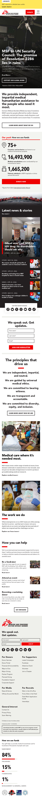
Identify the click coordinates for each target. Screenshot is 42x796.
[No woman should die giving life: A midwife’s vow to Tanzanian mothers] (21, 263)
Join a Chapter (27, 671)
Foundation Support (8, 680)
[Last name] (21, 336)
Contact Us (5, 710)
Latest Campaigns (28, 660)
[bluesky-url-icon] (12, 309)
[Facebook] (3, 649)
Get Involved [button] (21, 610)
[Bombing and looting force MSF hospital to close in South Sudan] (21, 274)
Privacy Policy (6, 712)
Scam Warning (6, 715)
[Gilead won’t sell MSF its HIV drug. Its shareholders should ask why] (21, 238)
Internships (25, 701)
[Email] (21, 341)
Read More (5, 75)
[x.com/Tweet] (12, 649)
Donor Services (6, 660)
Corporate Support (8, 683)
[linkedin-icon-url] (29, 309)
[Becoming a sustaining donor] (21, 598)
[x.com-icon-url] (16, 309)
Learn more (6, 7)
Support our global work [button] (14, 80)
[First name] (21, 331)
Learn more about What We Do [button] (21, 125)
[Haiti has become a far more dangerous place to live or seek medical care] (21, 285)
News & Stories (7, 691)
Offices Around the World (10, 694)
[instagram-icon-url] (21, 309)
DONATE (30, 12)
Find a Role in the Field (29, 694)
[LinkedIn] (25, 649)
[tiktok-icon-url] (34, 309)
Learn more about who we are (21, 413)
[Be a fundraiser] (21, 567)
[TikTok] (29, 649)
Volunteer (25, 668)
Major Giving (6, 671)
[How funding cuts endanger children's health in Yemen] (21, 296)
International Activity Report (22, 188)
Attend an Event (27, 666)
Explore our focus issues (10, 531)
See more (5, 214)
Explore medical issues (9, 475)
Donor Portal (6, 663)
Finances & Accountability (10, 666)
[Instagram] (16, 649)
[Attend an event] (21, 582)
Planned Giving (7, 677)
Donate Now (21, 182)
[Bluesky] (8, 649)
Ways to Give (6, 668)
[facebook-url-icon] (8, 309)
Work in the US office (29, 691)
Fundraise (25, 663)
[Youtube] (21, 649)
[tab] (6, 137)
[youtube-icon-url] (25, 309)
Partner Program (7, 674)
